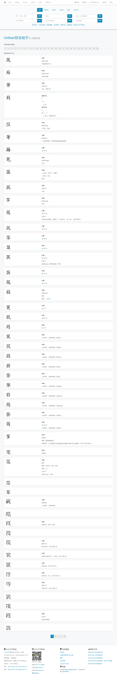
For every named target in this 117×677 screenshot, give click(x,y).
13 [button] (48, 48)
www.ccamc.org (12, 666)
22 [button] (82, 48)
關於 (77, 2)
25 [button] (93, 48)
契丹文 (25, 2)
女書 (40, 2)
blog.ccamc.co (22, 669)
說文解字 (56, 25)
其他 (111, 2)
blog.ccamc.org (12, 669)
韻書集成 (69, 25)
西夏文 (17, 2)
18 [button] (67, 48)
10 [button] (37, 48)
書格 (61, 658)
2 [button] (11, 48)
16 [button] (59, 48)
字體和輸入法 (94, 2)
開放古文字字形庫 (79, 25)
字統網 (62, 652)
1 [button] (8, 48)
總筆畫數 (49, 25)
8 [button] (30, 48)
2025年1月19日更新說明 (95, 658)
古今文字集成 (8, 652)
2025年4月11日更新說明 (95, 655)
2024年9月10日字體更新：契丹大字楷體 (100, 661)
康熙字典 (63, 25)
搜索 (39, 16)
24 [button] (89, 48)
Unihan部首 (42, 25)
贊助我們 (36, 673)
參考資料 (65, 671)
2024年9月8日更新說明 (95, 663)
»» (64, 636)
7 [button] (27, 48)
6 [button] (24, 48)
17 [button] (63, 48)
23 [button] (86, 48)
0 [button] (5, 48)
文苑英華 (62, 661)
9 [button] (33, 48)
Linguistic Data (64, 663)
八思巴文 (48, 2)
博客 (104, 2)
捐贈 (84, 2)
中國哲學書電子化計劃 (66, 655)
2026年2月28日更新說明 (95, 652)
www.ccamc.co (22, 666)
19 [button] (71, 48)
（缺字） (48, 299)
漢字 (10, 2)
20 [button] (74, 48)
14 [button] (52, 48)
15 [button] (56, 48)
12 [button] (44, 48)
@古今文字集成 (39, 664)
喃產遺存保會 (72, 669)
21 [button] (78, 48)
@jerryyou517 (39, 667)
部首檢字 (34, 25)
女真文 (33, 2)
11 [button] (40, 48)
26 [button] (97, 48)
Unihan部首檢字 (16, 38)
